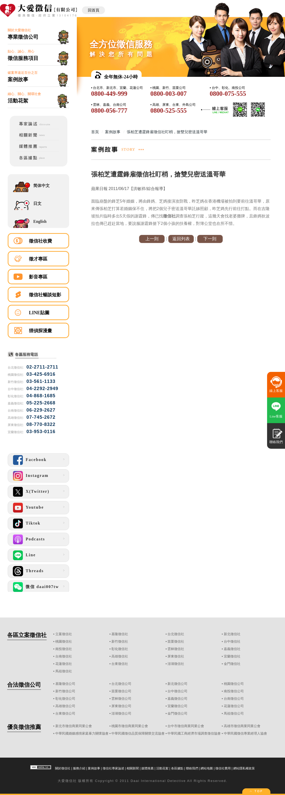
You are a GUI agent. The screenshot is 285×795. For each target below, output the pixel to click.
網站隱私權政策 (244, 768)
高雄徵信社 (119, 656)
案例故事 (94, 768)
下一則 (209, 238)
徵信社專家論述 (113, 768)
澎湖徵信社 (175, 664)
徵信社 (71, 781)
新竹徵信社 (119, 641)
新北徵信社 (232, 634)
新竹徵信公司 (65, 691)
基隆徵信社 (119, 634)
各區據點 (177, 768)
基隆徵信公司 (65, 684)
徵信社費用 (223, 768)
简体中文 (41, 185)
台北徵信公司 (121, 684)
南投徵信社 (63, 649)
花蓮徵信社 (63, 664)
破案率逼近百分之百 (38, 77)
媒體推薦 (147, 768)
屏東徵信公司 (121, 706)
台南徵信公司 (234, 698)
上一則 (152, 238)
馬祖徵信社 (63, 671)
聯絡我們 (192, 768)
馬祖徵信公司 (234, 713)
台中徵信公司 (177, 691)
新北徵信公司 (177, 684)
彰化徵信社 (119, 649)
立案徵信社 (63, 634)
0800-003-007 (168, 93)
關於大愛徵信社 (38, 34)
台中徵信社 (232, 641)
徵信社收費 (40, 241)
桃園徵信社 (63, 641)
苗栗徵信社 (175, 641)
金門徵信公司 (177, 713)
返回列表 (181, 238)
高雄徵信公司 (65, 706)
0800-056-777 (109, 110)
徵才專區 (38, 258)
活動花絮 (162, 768)
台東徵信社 (119, 664)
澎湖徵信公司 (121, 713)
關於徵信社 (62, 768)
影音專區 (38, 276)
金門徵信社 (232, 664)
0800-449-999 (109, 93)
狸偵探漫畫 (40, 330)
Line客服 (276, 416)
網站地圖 (206, 768)
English (40, 221)
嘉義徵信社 (232, 649)
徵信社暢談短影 (45, 294)
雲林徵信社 (175, 649)
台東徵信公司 (65, 713)
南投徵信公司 (234, 691)
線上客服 (276, 391)
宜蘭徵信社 (232, 656)
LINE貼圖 (39, 312)
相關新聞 (132, 768)
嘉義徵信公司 (177, 698)
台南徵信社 (63, 656)
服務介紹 (79, 768)
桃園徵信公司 (234, 684)
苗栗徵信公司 (121, 691)
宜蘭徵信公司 (177, 706)
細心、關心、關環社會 (38, 98)
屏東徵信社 (175, 656)
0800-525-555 (168, 110)
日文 (37, 203)
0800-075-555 (228, 93)
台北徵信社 (175, 634)
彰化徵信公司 (65, 698)
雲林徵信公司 (121, 698)
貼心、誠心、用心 (38, 55)
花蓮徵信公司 (234, 706)
